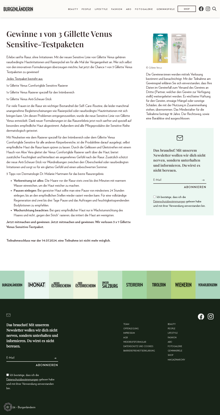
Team (126, 324)
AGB (125, 338)
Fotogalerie (144, 9)
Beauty (73, 9)
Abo (129, 9)
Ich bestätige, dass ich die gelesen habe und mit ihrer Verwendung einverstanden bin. (179, 201)
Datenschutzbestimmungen (169, 201)
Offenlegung (131, 329)
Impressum (129, 333)
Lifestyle (101, 9)
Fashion (116, 9)
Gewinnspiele (166, 9)
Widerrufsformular (134, 342)
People (86, 9)
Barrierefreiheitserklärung (139, 351)
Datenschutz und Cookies (138, 346)
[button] (8, 407)
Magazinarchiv (176, 360)
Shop (187, 9)
